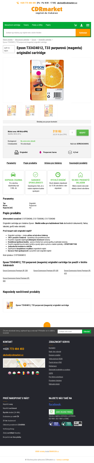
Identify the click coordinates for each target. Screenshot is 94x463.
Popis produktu (30, 163)
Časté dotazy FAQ (55, 362)
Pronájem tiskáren (55, 380)
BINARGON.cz (54, 451)
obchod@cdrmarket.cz (67, 3)
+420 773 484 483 (26, 3)
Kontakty (52, 348)
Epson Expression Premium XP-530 (15, 270)
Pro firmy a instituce (56, 377)
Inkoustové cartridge (22, 40)
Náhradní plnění (54, 384)
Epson (34, 40)
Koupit (83, 133)
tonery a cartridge (63, 460)
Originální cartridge (45, 40)
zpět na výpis (7, 49)
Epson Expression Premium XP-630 (46, 270)
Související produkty (78, 163)
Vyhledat (83, 33)
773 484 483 (13, 349)
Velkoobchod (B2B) (56, 359)
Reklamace (53, 366)
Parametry (11, 163)
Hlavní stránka (8, 40)
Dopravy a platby (54, 355)
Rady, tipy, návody (55, 351)
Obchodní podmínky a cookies (59, 370)
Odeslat (87, 331)
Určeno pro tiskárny (53, 163)
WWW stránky (40, 451)
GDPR (51, 373)
